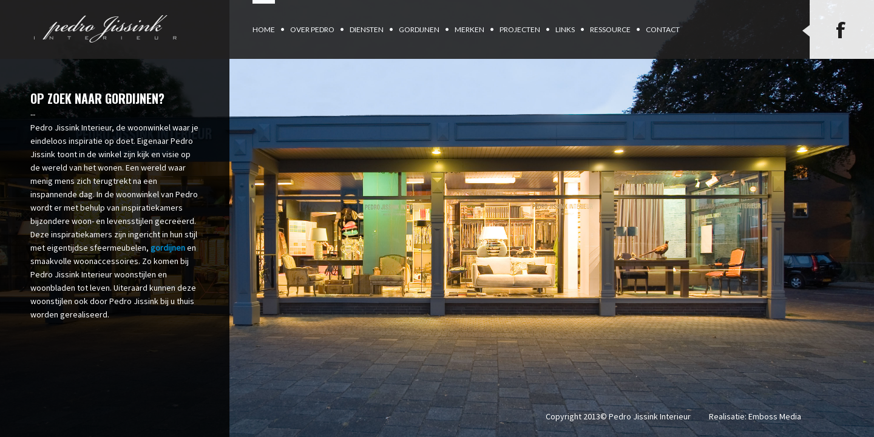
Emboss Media (774, 416)
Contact (663, 29)
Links (565, 29)
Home (263, 29)
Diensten (367, 29)
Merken (469, 29)
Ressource (610, 29)
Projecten (520, 29)
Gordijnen (419, 29)
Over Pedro (312, 29)
